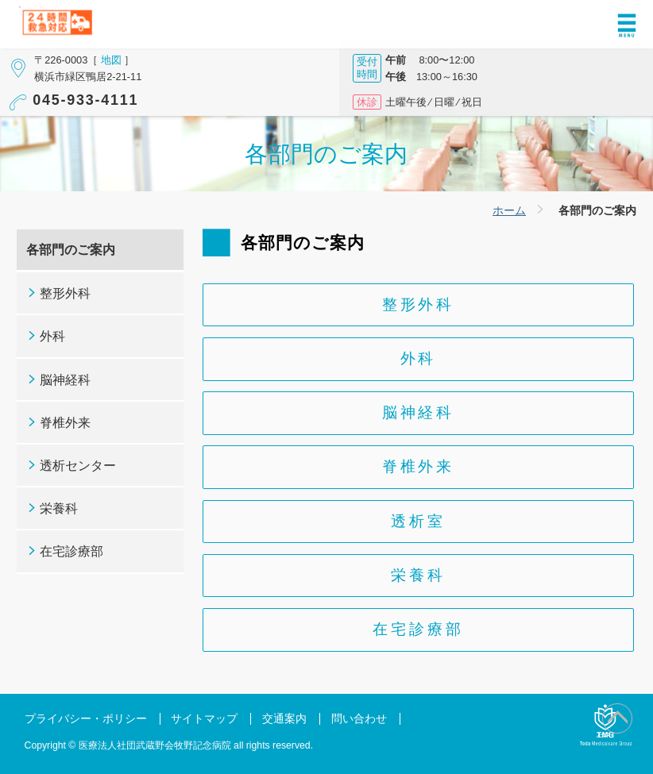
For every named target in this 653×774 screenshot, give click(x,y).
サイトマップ (204, 719)
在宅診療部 (418, 629)
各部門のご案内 (70, 249)
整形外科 (418, 304)
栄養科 (418, 575)
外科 (418, 358)
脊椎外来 (418, 466)
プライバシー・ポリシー (86, 719)
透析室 (418, 521)
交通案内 (284, 719)
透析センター (78, 465)
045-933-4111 (85, 100)
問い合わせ (359, 719)
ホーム (509, 210)
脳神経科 (418, 412)
